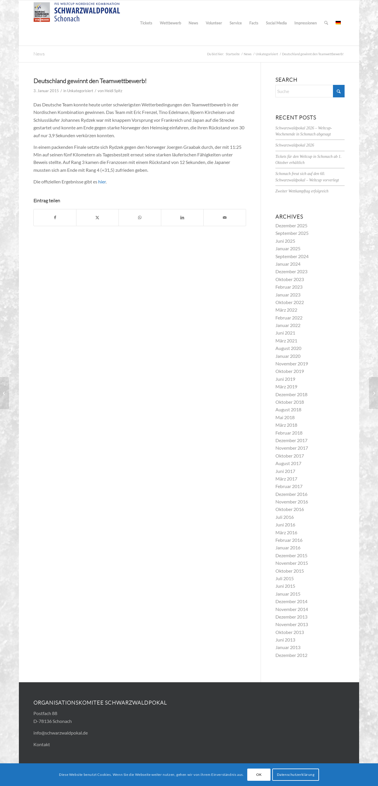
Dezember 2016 (291, 494)
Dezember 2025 (291, 225)
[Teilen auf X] (97, 217)
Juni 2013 (285, 639)
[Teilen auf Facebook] (55, 217)
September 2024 (292, 256)
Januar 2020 (287, 356)
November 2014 (291, 609)
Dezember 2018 (291, 394)
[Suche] (326, 23)
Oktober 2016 (289, 509)
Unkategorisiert (80, 90)
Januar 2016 (287, 547)
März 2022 (286, 309)
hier (102, 181)
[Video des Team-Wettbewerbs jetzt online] (373, 393)
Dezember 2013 (291, 616)
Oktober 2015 (289, 571)
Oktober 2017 (289, 455)
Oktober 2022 (289, 302)
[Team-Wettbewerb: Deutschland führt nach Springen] (4, 393)
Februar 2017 (288, 486)
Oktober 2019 (289, 371)
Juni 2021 (285, 332)
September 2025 (292, 233)
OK (259, 774)
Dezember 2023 (291, 271)
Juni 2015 (285, 586)
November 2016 (291, 501)
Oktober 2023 (289, 279)
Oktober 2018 (289, 402)
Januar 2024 (287, 264)
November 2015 (291, 563)
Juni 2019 (285, 379)
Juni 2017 (285, 471)
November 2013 (291, 624)
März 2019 (286, 386)
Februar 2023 (288, 287)
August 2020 (288, 348)
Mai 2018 (285, 417)
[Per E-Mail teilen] (225, 217)
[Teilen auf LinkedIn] (182, 217)
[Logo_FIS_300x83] (77, 23)
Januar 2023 (287, 294)
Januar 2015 (287, 593)
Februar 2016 (288, 540)
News (39, 54)
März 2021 (286, 340)
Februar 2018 (288, 432)
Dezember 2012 (291, 655)
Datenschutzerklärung (296, 774)
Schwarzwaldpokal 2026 (294, 145)
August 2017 (288, 463)
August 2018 (288, 409)
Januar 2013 (287, 647)
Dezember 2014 (291, 601)
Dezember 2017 (291, 440)
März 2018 (286, 425)
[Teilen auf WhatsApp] (140, 217)
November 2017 (291, 448)
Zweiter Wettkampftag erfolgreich (302, 191)
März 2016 (286, 532)
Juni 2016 (285, 524)
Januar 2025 (287, 248)
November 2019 (291, 363)
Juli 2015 (284, 578)
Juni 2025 (285, 241)
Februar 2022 (288, 317)
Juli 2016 (284, 517)
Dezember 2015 (291, 555)
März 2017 (286, 478)
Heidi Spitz (113, 90)
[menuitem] (146, 23)
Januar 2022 (287, 325)
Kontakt (41, 744)
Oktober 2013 (289, 632)
